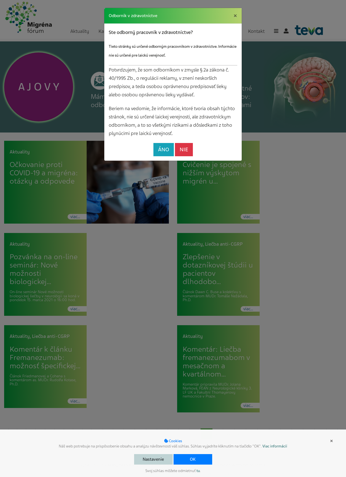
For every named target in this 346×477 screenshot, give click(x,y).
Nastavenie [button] (153, 459)
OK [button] (193, 459)
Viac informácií (274, 446)
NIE (184, 149)
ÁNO (163, 149)
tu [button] (198, 470)
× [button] (331, 441)
